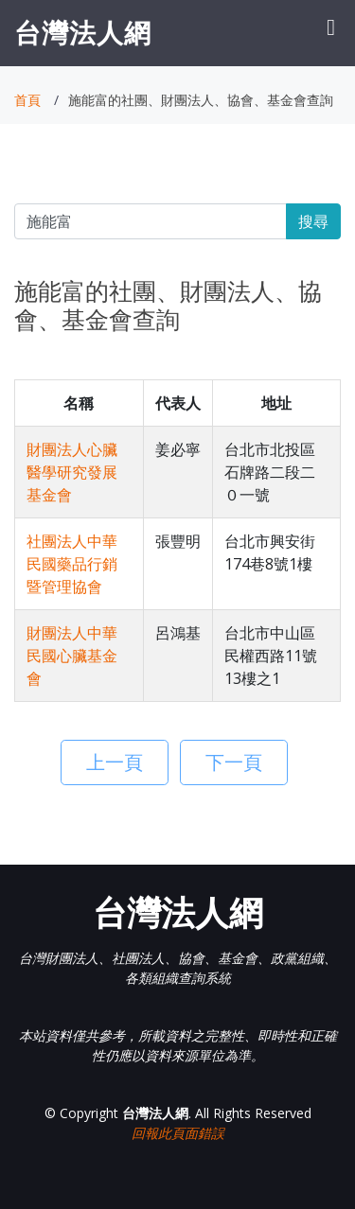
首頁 (27, 100)
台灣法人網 (82, 32)
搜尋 (313, 221)
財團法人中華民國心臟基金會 (72, 655)
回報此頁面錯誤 (178, 1133)
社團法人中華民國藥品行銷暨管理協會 (72, 564)
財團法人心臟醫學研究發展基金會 (72, 472)
